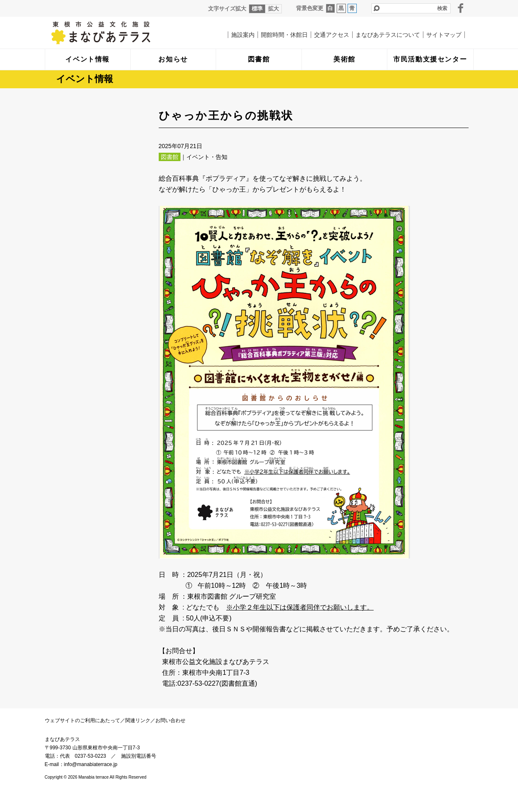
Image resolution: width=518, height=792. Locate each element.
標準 (257, 8)
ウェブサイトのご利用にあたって (82, 720)
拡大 (273, 8)
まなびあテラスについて (388, 34)
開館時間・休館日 (284, 34)
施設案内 (243, 34)
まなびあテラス (118, 33)
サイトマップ (443, 34)
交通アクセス (331, 34)
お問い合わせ (170, 720)
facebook (460, 8)
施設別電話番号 (138, 756)
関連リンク (137, 720)
